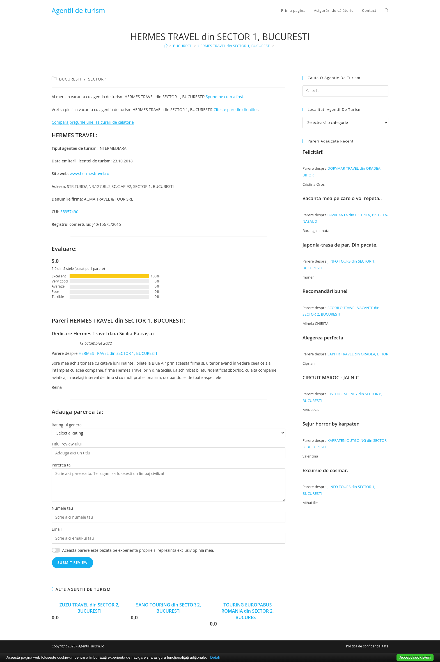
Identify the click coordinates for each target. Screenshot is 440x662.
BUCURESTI (70, 79)
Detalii (215, 657)
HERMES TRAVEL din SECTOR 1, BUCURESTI (118, 353)
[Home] (166, 45)
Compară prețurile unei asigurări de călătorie (93, 122)
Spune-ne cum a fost (224, 96)
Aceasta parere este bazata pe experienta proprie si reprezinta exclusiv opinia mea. (138, 550)
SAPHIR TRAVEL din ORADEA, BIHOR (357, 354)
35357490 (69, 211)
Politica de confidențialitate (367, 646)
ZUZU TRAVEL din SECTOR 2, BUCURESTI (89, 608)
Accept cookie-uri (415, 657)
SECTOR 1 (97, 79)
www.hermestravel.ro (89, 173)
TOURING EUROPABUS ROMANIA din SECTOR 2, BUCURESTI (247, 611)
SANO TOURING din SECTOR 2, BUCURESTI (168, 608)
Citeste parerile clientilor (236, 109)
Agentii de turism (78, 10)
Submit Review (73, 562)
